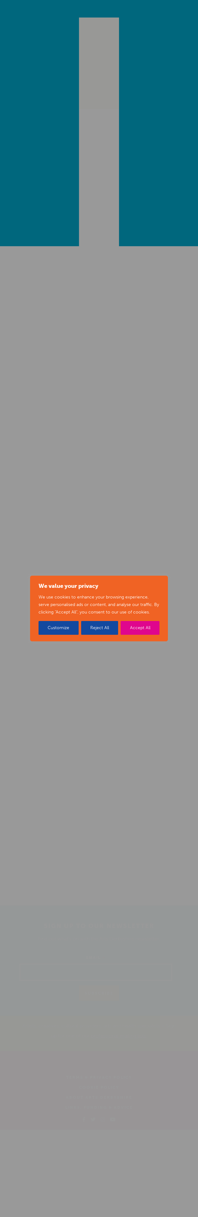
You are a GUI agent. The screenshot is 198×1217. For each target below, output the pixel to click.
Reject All (99, 627)
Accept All (140, 627)
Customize (58, 627)
